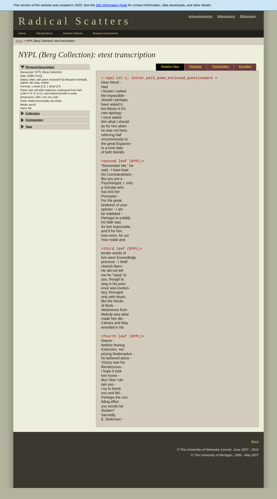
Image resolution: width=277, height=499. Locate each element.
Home (22, 33)
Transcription (220, 66)
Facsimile (195, 66)
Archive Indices (73, 33)
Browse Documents (105, 33)
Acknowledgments (200, 16)
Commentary (34, 119)
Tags (29, 126)
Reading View (170, 66)
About (255, 441)
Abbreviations (226, 16)
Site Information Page (111, 5)
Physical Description (40, 67)
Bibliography (248, 16)
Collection (33, 113)
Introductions (44, 33)
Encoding (245, 66)
